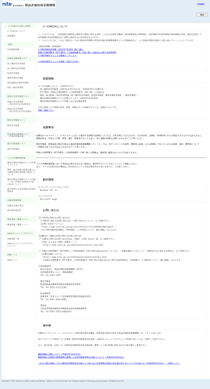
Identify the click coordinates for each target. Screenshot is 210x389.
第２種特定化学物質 (16, 68)
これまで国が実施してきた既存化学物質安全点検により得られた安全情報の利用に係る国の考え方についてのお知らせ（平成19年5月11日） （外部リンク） (109, 363)
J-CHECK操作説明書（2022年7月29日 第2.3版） (61, 49)
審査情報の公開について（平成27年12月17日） (59, 354)
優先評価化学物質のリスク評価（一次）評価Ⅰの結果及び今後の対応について (21, 181)
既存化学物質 (13, 125)
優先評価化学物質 (15, 78)
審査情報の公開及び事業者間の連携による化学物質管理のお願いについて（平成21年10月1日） (81, 357)
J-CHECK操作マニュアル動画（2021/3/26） (58, 61)
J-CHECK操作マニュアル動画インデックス (57, 55)
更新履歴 (11, 36)
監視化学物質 (13, 73)
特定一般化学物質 (15, 87)
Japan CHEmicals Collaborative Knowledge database (42, 14)
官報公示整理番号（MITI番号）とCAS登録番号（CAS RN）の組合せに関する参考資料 (77, 52)
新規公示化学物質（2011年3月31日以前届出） (20, 110)
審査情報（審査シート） (18, 224)
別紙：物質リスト (46, 110)
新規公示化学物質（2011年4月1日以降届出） (19, 103)
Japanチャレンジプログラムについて (20, 244)
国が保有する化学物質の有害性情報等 (21, 190)
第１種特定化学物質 (16, 63)
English (201, 4)
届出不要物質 (13, 149)
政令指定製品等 (14, 210)
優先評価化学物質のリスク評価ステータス (21, 163)
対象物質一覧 (13, 239)
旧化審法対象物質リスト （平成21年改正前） (16, 135)
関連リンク (12, 260)
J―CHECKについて (16, 31)
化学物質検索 (13, 49)
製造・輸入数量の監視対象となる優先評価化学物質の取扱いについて (21, 172)
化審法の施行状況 (15, 205)
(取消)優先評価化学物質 (18, 83)
